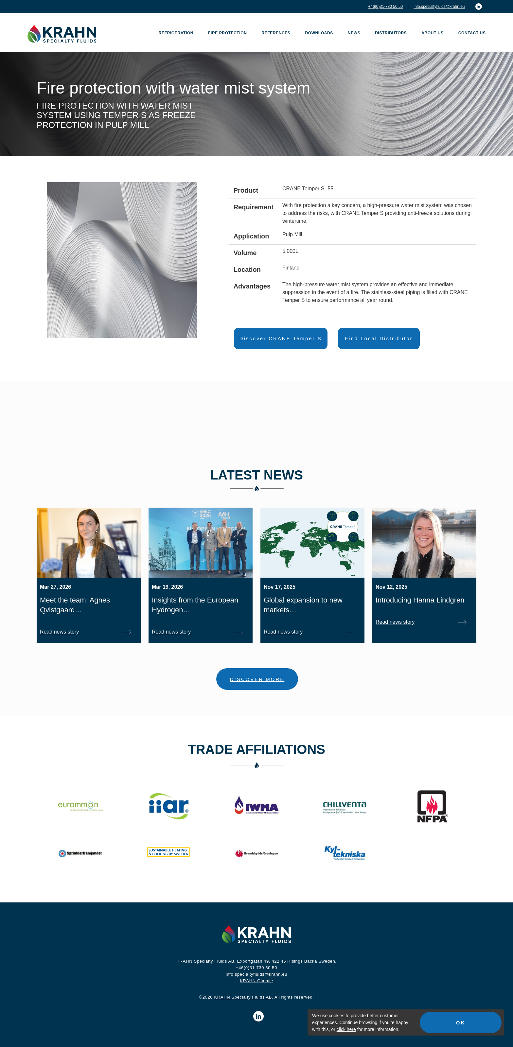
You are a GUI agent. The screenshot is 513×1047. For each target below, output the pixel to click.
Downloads (319, 33)
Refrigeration (176, 33)
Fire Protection (227, 33)
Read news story (59, 632)
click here (346, 1029)
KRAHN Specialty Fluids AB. (243, 997)
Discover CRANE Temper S (280, 338)
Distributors (391, 33)
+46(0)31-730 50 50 (385, 6)
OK (461, 1022)
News (354, 33)
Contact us (472, 33)
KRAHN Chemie (256, 980)
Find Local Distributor (379, 338)
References (275, 33)
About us (432, 33)
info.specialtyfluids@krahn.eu (439, 6)
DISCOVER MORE (257, 679)
